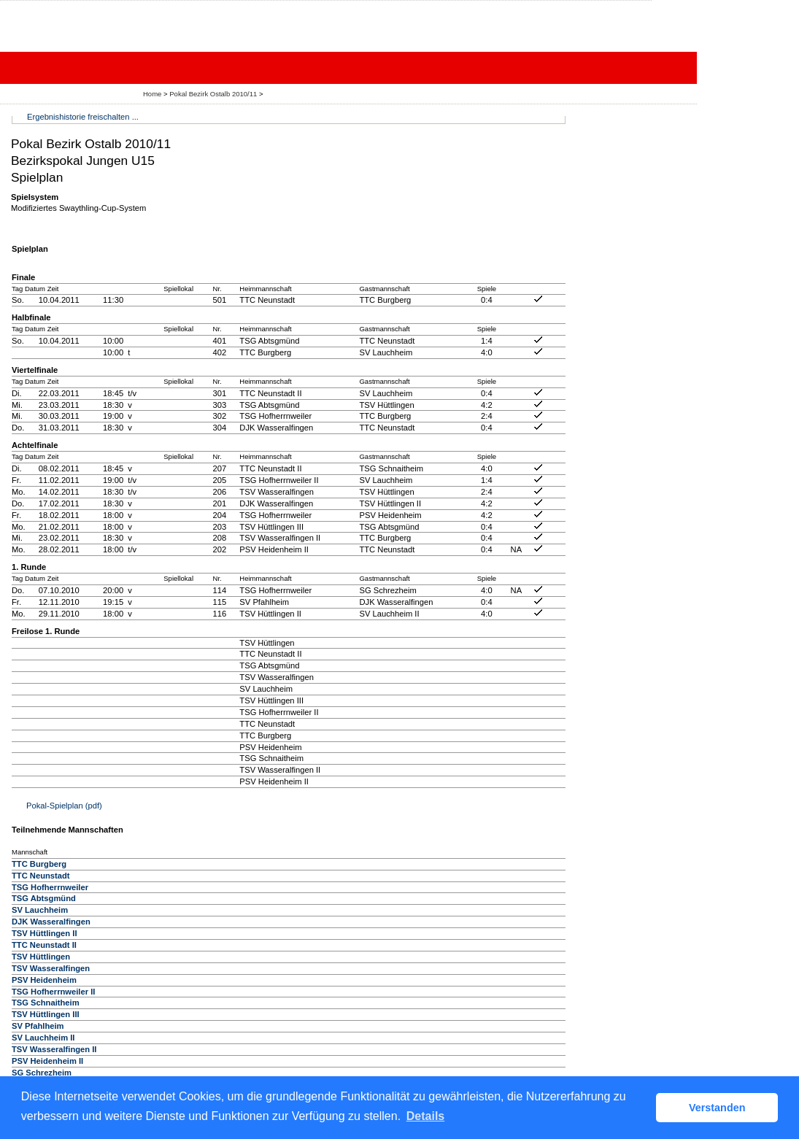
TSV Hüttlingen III (46, 1014)
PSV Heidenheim (44, 980)
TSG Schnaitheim (46, 1002)
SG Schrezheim (42, 1072)
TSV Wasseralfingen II (54, 1049)
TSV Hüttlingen (41, 956)
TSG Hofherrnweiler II (53, 991)
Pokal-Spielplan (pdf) (64, 805)
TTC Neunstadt (41, 875)
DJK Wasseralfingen (51, 921)
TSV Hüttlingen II (44, 933)
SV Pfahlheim (38, 1026)
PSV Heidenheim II (47, 1061)
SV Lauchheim (40, 910)
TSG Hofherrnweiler (50, 887)
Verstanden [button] (717, 1107)
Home (152, 94)
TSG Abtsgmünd (44, 898)
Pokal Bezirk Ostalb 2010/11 (214, 94)
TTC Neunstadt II (44, 945)
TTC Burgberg (39, 864)
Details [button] (425, 1116)
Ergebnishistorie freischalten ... (83, 116)
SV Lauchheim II (43, 1037)
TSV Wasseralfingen (51, 968)
